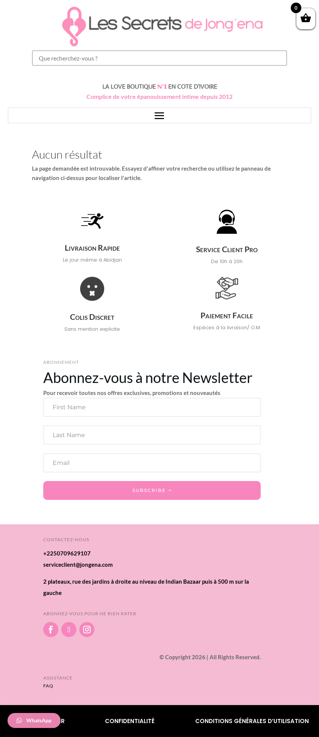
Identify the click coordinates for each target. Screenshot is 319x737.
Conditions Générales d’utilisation (252, 721)
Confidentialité (130, 721)
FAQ (48, 686)
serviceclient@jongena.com (78, 564)
